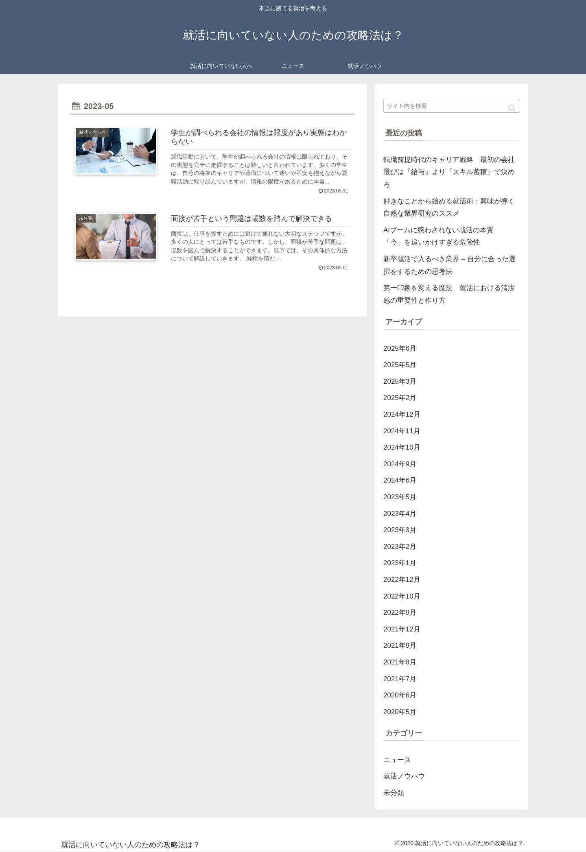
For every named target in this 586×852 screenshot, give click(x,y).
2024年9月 (399, 464)
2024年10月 (401, 447)
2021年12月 (401, 629)
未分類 (393, 793)
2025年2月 (399, 398)
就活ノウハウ (404, 776)
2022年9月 (399, 612)
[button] (512, 108)
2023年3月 (399, 530)
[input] (451, 106)
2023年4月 (399, 514)
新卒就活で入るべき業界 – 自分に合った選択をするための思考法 (449, 265)
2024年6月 (399, 480)
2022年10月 (401, 596)
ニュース (397, 760)
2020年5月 (399, 712)
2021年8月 (399, 662)
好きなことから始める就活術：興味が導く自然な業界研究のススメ (449, 207)
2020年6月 (399, 695)
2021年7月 (399, 679)
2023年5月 (399, 497)
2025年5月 (399, 365)
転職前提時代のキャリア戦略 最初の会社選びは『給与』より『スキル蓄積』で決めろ (449, 172)
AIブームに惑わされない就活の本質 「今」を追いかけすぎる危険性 (442, 236)
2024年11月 (401, 431)
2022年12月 (401, 579)
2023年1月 (399, 563)
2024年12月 (401, 414)
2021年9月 (399, 645)
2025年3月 (399, 381)
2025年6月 (399, 348)
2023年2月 (399, 547)
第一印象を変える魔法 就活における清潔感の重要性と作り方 (449, 294)
